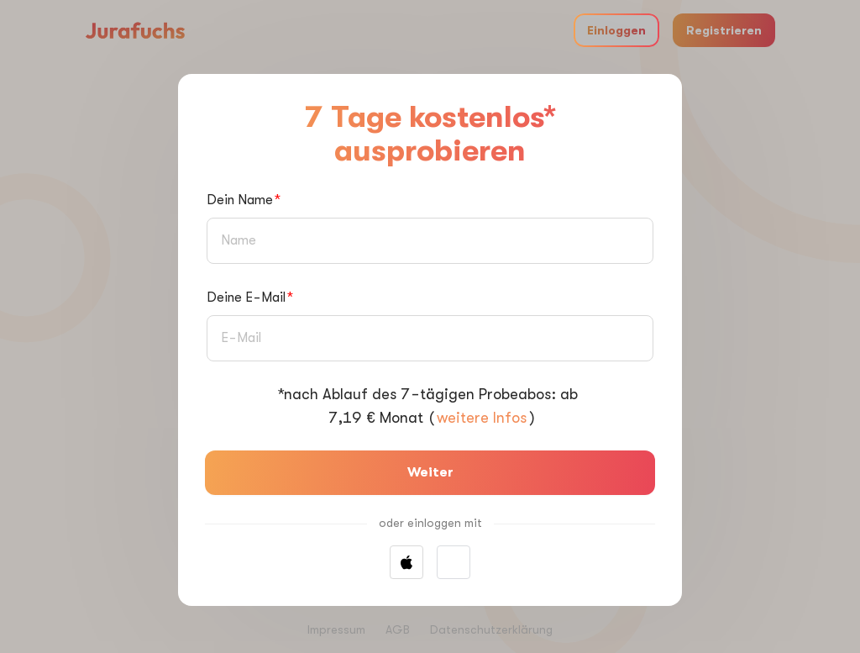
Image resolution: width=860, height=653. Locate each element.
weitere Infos (482, 417)
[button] (453, 562)
